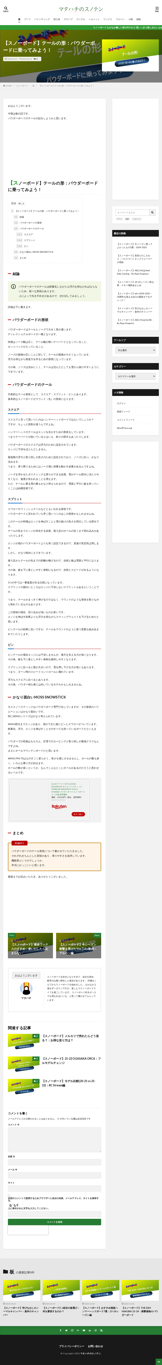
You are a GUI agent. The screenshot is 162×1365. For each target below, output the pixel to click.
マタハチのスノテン (90, 1353)
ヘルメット (94, 19)
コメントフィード (126, 419)
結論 (18, 217)
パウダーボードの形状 (27, 222)
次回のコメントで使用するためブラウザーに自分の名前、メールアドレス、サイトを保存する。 (53, 1199)
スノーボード (22, 86)
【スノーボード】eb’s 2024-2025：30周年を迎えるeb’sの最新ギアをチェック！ (134, 296)
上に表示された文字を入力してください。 (29, 1208)
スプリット (25, 240)
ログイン (121, 403)
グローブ (68, 19)
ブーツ (27, 19)
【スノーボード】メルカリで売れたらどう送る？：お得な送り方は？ (70, 1038)
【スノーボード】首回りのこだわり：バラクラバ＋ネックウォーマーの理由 (134, 258)
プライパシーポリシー (71, 1346)
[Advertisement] (54, 146)
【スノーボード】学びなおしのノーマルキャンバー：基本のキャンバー (134, 310)
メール (12, 1170)
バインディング (42, 19)
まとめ (19, 258)
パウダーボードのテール (28, 228)
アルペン (120, 19)
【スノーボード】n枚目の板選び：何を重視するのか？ (61, 1309)
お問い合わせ (95, 1346)
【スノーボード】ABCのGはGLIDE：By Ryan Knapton (135, 321)
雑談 (138, 19)
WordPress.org (124, 428)
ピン (22, 246)
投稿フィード (123, 411)
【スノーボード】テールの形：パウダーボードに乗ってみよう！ (66, 86)
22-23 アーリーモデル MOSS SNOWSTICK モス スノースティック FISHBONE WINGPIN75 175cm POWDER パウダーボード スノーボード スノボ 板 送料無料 (68, 789)
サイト (11, 1183)
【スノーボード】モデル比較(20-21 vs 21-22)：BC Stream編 (68, 1083)
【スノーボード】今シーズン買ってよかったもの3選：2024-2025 (134, 246)
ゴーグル (80, 19)
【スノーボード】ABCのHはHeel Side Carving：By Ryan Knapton (133, 272)
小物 (130, 19)
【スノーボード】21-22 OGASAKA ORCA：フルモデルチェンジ (71, 1061)
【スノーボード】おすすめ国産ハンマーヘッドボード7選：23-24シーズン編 (100, 1311)
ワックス (107, 19)
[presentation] (28, 1230)
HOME (9, 86)
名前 (11, 1156)
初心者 (56, 19)
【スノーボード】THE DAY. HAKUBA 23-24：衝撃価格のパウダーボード (140, 1311)
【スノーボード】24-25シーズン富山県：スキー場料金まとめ (135, 284)
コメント (13, 1124)
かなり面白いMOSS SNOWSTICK (33, 252)
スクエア (24, 234)
